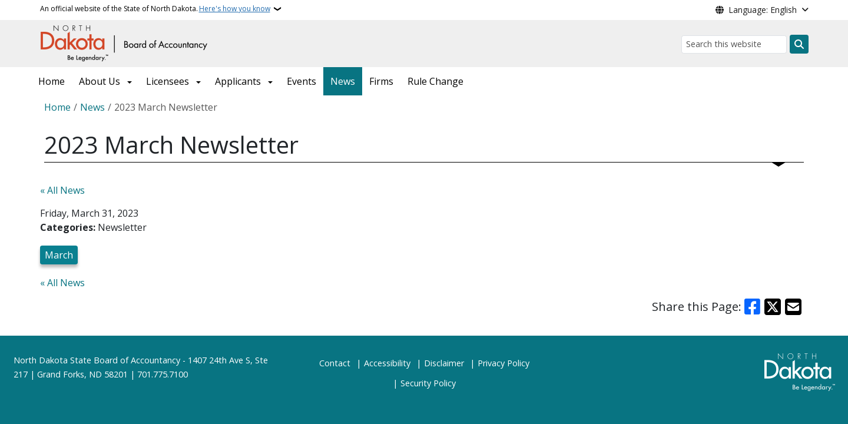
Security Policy (428, 383)
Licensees (167, 81)
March (59, 255)
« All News (62, 190)
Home (51, 81)
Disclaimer (444, 363)
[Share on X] (772, 307)
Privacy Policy (503, 363)
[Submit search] (799, 44)
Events (301, 81)
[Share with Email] (793, 307)
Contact (334, 363)
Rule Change (435, 81)
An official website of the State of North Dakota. (155, 9)
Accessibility (387, 363)
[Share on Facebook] (752, 307)
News (342, 81)
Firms (381, 81)
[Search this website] (734, 44)
